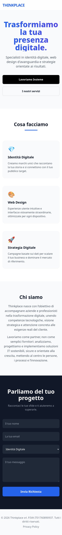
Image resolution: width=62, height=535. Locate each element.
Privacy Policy (31, 526)
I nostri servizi (31, 91)
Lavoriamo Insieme (31, 79)
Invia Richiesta (31, 491)
